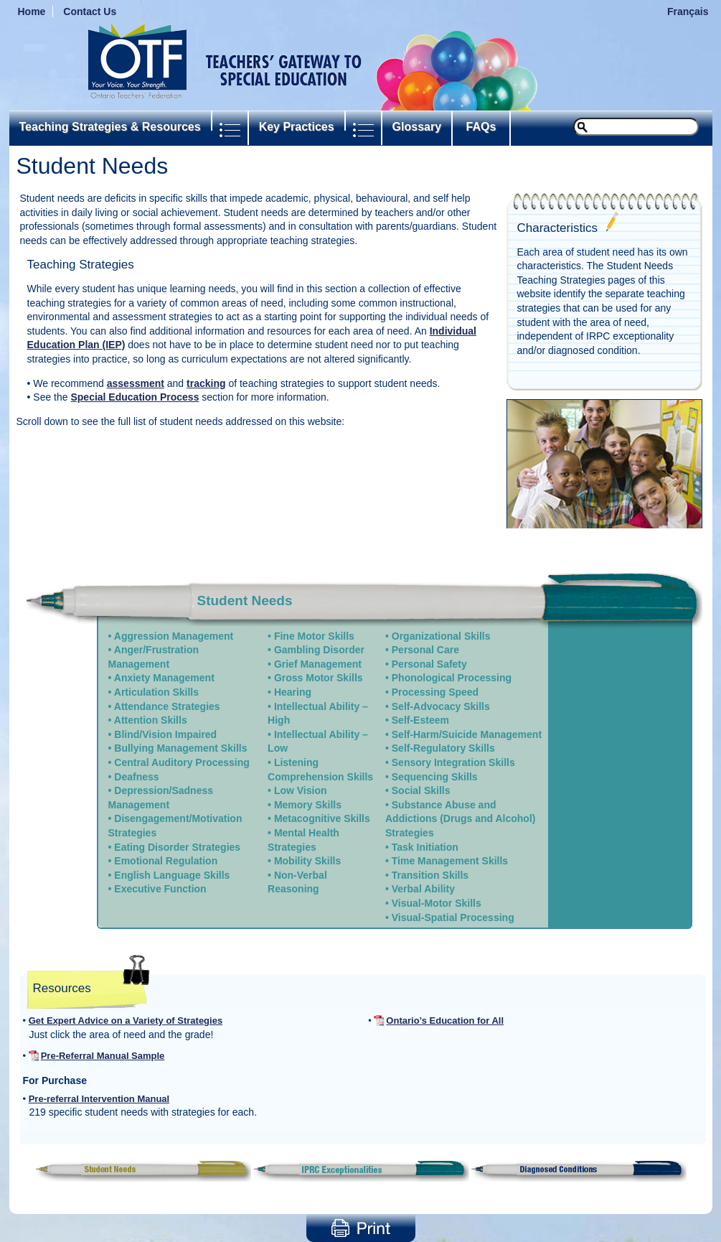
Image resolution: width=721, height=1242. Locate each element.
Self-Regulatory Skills (443, 748)
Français (688, 11)
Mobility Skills (307, 861)
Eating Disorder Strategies (177, 847)
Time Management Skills (450, 861)
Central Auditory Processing (182, 762)
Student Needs (245, 600)
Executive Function (160, 889)
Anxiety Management (164, 677)
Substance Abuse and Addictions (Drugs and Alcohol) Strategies (460, 819)
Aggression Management (173, 636)
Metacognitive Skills (322, 818)
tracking (206, 383)
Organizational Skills (441, 636)
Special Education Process (134, 397)
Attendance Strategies (167, 706)
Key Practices (296, 127)
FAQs (481, 127)
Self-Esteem (420, 720)
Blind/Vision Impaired (165, 734)
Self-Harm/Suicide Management (467, 734)
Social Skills (421, 790)
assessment (135, 383)
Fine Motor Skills (314, 636)
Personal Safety (429, 664)
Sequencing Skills (435, 777)
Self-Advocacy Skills (441, 706)
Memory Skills (307, 805)
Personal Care (425, 649)
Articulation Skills (156, 692)
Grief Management (318, 664)
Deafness (136, 777)
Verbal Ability (423, 889)
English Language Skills (172, 875)
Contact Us (89, 11)
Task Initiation (425, 847)
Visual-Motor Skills (436, 903)
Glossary (416, 127)
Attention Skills (150, 720)
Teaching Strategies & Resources (110, 127)
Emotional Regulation (165, 861)
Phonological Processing (452, 677)
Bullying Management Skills (180, 748)
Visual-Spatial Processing (453, 917)
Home (32, 11)
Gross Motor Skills (318, 677)
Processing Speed (435, 692)
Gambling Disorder (319, 649)
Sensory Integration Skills (453, 762)
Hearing (292, 692)
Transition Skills (430, 875)
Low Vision (300, 790)
